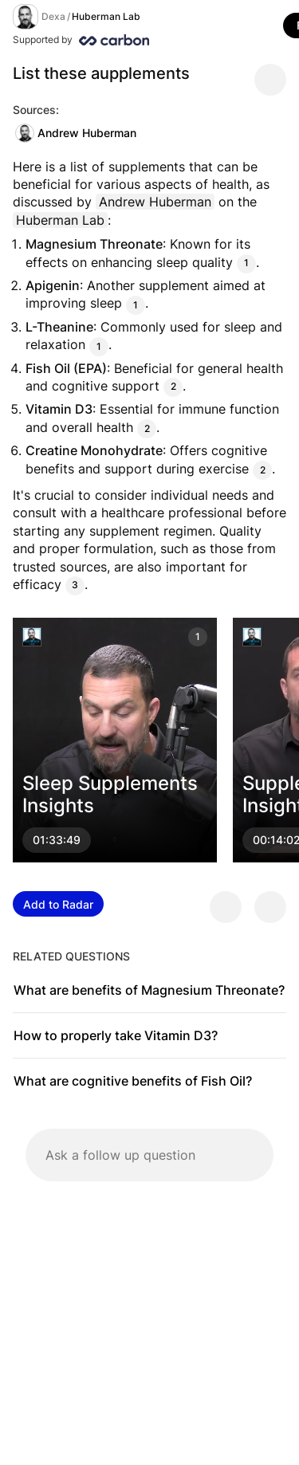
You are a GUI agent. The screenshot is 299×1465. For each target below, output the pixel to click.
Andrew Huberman (75, 133)
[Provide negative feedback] (270, 907)
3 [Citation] (75, 585)
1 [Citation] (246, 263)
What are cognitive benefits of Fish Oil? (133, 1081)
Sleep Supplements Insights (110, 795)
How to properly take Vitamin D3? (116, 1035)
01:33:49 (57, 840)
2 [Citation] (173, 387)
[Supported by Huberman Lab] (146, 40)
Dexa (53, 16)
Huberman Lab (106, 16)
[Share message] (270, 80)
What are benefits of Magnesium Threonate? (149, 990)
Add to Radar (58, 904)
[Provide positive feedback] (226, 907)
